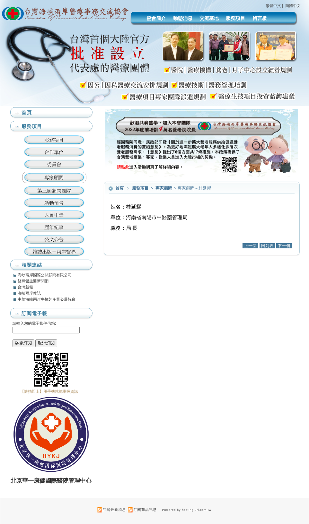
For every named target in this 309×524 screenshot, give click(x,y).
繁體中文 (273, 6)
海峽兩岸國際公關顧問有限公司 (45, 275)
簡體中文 (293, 6)
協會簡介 (156, 18)
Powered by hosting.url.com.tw (186, 509)
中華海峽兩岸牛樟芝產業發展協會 (46, 299)
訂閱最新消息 (114, 509)
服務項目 (235, 18)
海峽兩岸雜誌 (29, 293)
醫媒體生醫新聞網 (33, 281)
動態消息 (182, 18)
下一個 (284, 246)
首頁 (119, 188)
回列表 (267, 246)
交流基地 (209, 18)
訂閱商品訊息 (145, 509)
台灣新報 (25, 287)
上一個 (250, 246)
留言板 (259, 18)
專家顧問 (164, 188)
